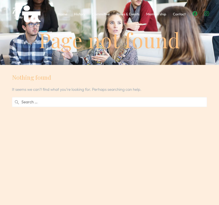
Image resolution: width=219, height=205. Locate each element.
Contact (179, 14)
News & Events (128, 14)
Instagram (206, 13)
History (80, 14)
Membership (156, 14)
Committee (101, 14)
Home (62, 14)
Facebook (194, 13)
